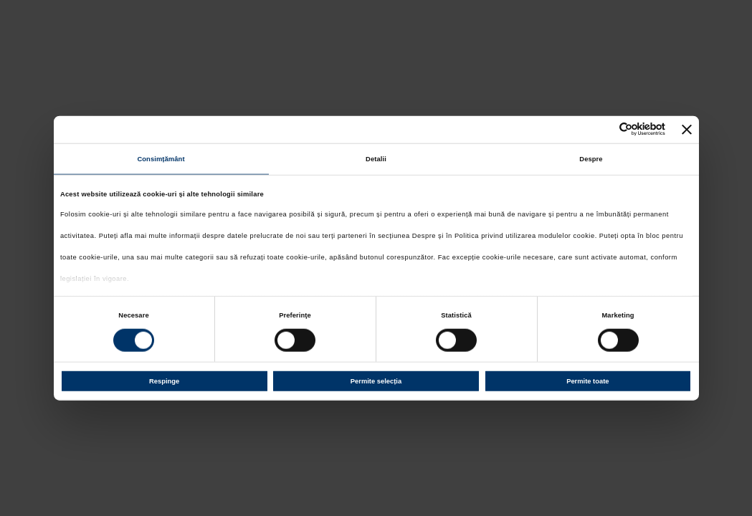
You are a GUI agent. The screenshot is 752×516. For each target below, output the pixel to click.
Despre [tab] (590, 159)
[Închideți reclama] (687, 129)
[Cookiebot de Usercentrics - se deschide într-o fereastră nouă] (602, 129)
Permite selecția (376, 381)
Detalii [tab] (376, 159)
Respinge (164, 381)
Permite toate (587, 381)
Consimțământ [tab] (160, 159)
